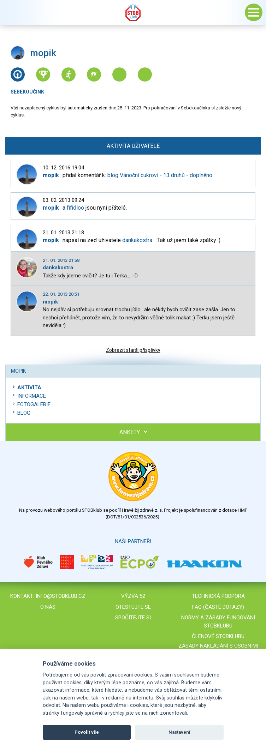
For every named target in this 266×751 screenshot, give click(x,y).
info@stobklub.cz (60, 596)
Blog (23, 413)
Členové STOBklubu (218, 636)
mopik (50, 302)
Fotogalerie (34, 404)
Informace (31, 396)
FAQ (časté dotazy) (218, 607)
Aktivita (29, 387)
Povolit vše (87, 732)
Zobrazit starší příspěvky (133, 350)
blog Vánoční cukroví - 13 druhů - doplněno (159, 175)
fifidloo (75, 207)
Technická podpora (218, 596)
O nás (47, 607)
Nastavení (179, 732)
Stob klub (133, 12)
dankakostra (137, 240)
